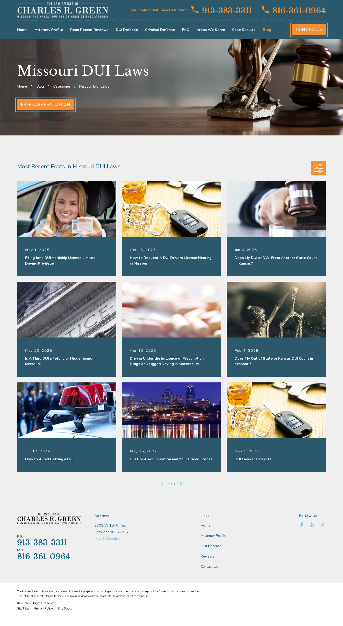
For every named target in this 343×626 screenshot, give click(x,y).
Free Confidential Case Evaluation (157, 10)
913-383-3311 (221, 10)
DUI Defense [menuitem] (127, 29)
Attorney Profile (213, 535)
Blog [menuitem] (267, 29)
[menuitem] (23, 608)
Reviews (208, 556)
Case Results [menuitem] (244, 29)
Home (205, 525)
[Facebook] (301, 525)
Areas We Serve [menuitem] (210, 29)
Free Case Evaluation (45, 104)
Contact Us (309, 29)
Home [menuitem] (22, 29)
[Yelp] (312, 525)
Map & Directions (107, 538)
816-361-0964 (294, 10)
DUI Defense (211, 546)
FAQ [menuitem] (185, 29)
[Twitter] (323, 525)
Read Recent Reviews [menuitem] (89, 29)
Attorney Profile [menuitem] (49, 29)
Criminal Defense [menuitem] (160, 29)
